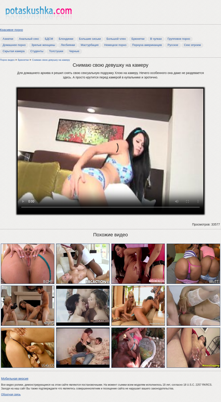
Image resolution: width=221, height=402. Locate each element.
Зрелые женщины (43, 45)
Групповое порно (179, 38)
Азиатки (8, 38)
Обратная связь (11, 394)
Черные (74, 51)
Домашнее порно (14, 45)
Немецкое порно (115, 45)
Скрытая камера (14, 51)
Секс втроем (192, 45)
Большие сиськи (90, 38)
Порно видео (7, 60)
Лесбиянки (68, 45)
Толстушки (56, 51)
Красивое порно (11, 30)
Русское (173, 45)
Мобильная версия (14, 378)
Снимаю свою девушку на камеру (51, 60)
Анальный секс (29, 38)
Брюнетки (137, 38)
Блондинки (66, 38)
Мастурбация (90, 45)
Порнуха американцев (147, 45)
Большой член (116, 38)
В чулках (156, 38)
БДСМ (49, 38)
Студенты (36, 51)
